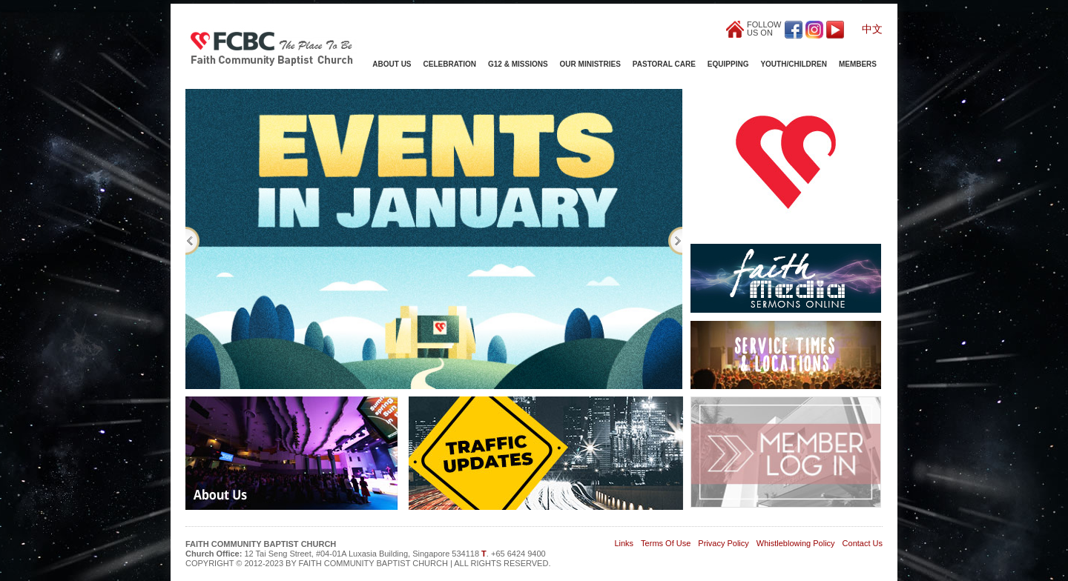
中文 (872, 29)
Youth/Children (793, 64)
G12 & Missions (518, 64)
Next (675, 241)
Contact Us (863, 543)
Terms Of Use (665, 543)
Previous (192, 241)
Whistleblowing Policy (795, 543)
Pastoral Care (664, 64)
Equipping (728, 64)
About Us (391, 64)
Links (623, 543)
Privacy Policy (723, 543)
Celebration (449, 64)
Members (858, 64)
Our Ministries (590, 64)
